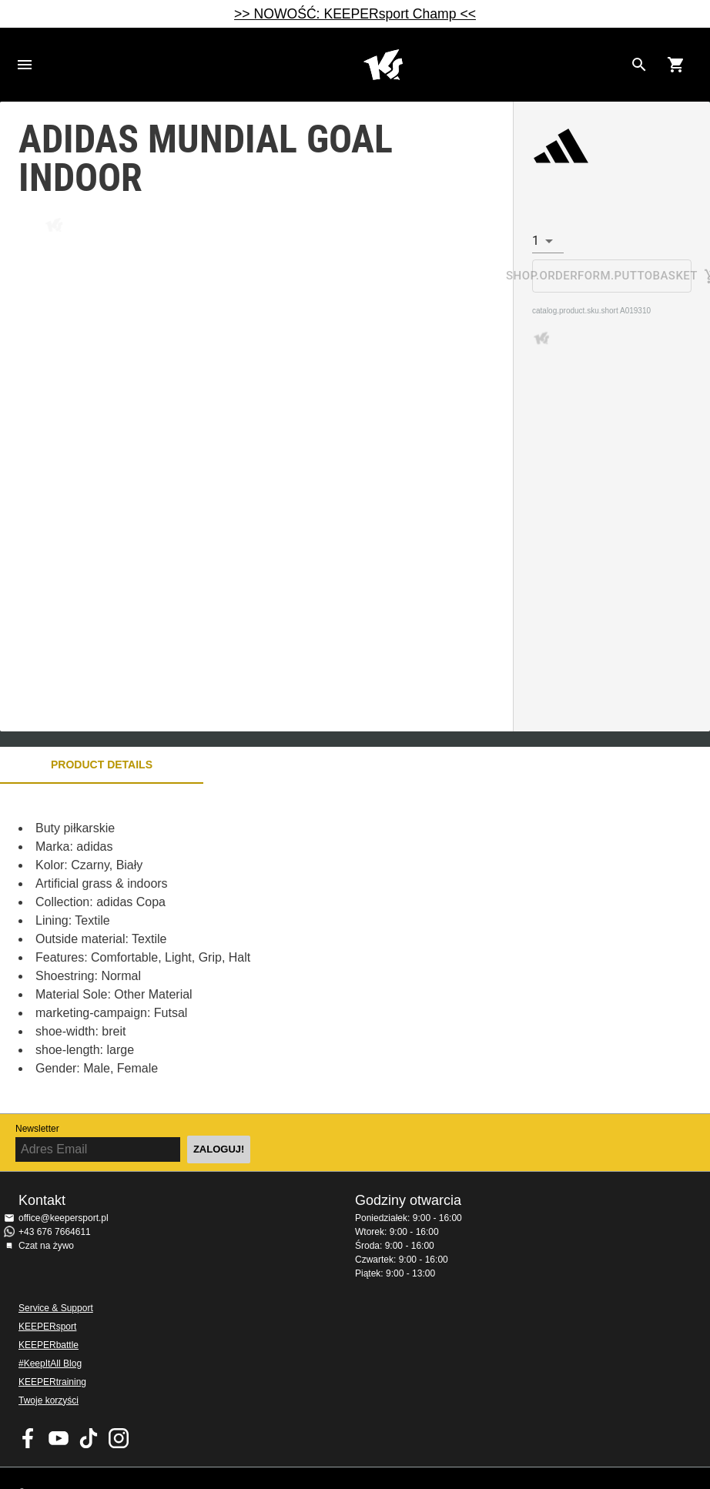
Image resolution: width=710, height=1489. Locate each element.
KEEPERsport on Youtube (59, 1438)
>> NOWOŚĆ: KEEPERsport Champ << (355, 14)
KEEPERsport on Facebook (28, 1438)
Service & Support (55, 1308)
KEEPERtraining (52, 1382)
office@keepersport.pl (63, 1218)
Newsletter (37, 1128)
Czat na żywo (46, 1245)
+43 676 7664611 (54, 1231)
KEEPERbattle (48, 1345)
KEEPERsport (47, 1326)
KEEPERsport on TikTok (89, 1438)
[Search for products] (639, 64)
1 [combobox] (535, 240)
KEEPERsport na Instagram (119, 1438)
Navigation (24, 64)
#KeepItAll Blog (50, 1363)
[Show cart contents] (676, 64)
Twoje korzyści (48, 1400)
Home (383, 64)
